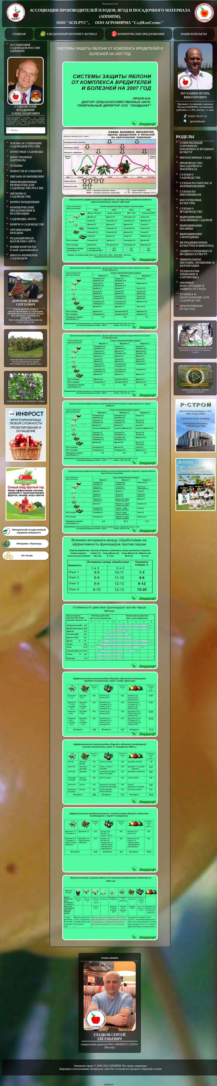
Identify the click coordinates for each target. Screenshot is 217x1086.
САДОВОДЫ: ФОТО (23, 219)
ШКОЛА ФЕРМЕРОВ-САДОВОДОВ (24, 257)
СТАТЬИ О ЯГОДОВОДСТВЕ (191, 210)
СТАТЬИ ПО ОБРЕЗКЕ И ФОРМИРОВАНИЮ (196, 185)
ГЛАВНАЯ (19, 34)
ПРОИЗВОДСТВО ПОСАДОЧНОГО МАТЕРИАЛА (191, 166)
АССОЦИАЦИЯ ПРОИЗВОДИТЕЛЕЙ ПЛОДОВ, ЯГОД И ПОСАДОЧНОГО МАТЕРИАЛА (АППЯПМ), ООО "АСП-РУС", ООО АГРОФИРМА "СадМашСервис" (110, 16)
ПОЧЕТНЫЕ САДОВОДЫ (26, 151)
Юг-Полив (26, 555)
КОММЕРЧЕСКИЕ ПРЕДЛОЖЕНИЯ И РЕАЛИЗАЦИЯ (22, 210)
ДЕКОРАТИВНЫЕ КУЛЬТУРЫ (191, 308)
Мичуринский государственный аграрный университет (29, 531)
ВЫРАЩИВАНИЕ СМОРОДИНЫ (191, 236)
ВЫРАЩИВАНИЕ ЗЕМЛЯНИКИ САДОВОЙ (196, 219)
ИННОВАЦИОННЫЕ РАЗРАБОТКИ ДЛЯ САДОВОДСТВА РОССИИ (26, 185)
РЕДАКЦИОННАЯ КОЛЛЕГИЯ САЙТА (23, 240)
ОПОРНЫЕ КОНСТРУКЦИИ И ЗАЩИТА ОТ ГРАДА (193, 285)
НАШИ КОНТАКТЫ (193, 34)
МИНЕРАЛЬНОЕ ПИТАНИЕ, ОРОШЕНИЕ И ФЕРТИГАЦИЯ (197, 262)
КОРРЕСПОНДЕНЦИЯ (24, 202)
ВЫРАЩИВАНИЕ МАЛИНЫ (191, 227)
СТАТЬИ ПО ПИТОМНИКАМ (190, 193)
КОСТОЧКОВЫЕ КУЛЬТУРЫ (191, 202)
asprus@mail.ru (25, 322)
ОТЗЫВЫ (16, 165)
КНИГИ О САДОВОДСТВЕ (27, 224)
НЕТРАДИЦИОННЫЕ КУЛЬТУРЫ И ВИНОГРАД (196, 244)
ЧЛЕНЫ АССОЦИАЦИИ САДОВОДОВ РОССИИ (26, 145)
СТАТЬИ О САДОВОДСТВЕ (190, 176)
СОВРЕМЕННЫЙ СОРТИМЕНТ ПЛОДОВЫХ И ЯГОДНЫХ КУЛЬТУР (197, 148)
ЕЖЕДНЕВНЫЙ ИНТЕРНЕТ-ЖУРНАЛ (68, 34)
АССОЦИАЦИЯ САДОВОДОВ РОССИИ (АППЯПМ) (25, 48)
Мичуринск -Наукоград (28, 543)
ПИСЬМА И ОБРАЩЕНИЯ (27, 176)
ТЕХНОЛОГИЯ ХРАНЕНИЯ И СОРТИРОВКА (189, 274)
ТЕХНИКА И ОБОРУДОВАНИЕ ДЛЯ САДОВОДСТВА (194, 297)
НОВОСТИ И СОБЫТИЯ (26, 171)
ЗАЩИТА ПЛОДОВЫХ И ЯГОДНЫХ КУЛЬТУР (196, 253)
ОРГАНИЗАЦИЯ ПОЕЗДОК (20, 231)
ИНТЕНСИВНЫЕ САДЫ (195, 157)
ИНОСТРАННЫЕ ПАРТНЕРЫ (21, 159)
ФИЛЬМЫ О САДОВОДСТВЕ (20, 195)
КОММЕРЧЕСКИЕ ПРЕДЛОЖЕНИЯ (138, 34)
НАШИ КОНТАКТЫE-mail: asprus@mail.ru (24, 248)
